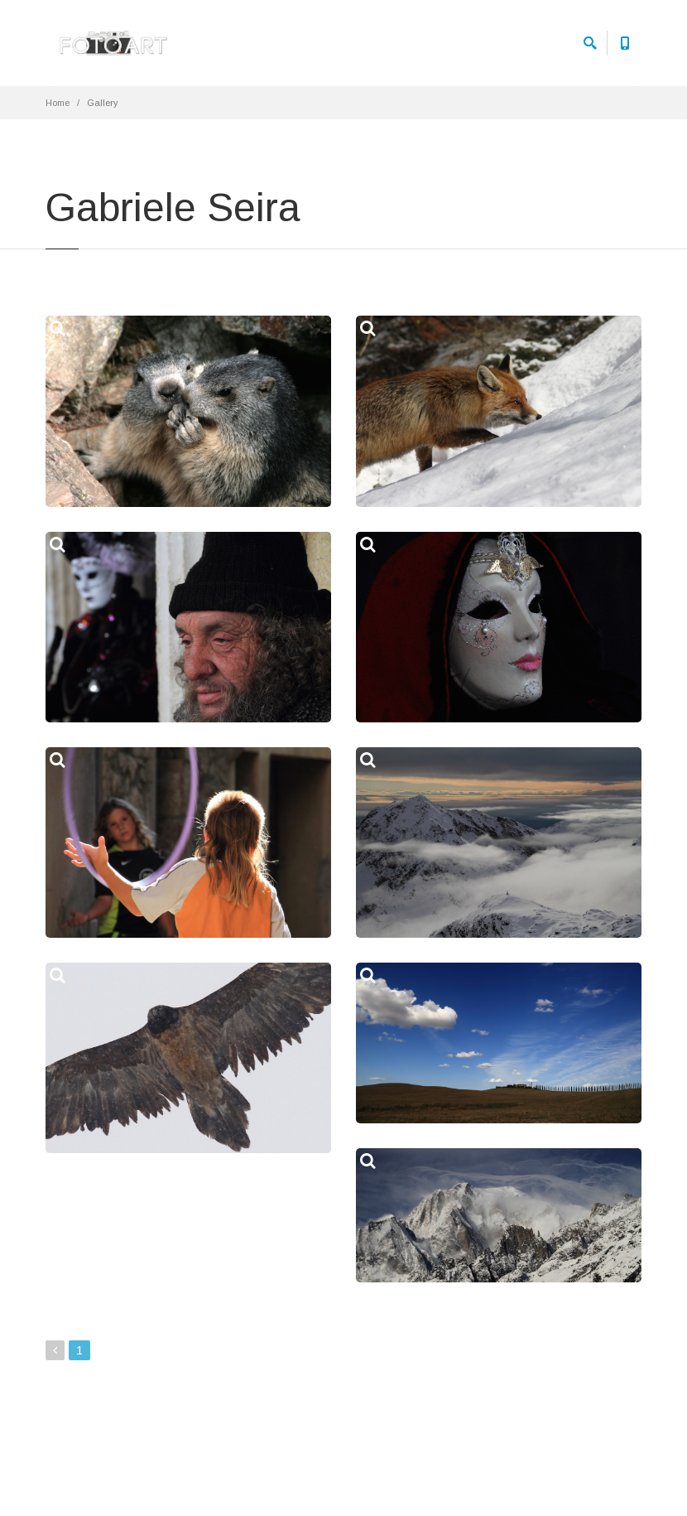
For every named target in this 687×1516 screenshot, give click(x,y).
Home (58, 103)
